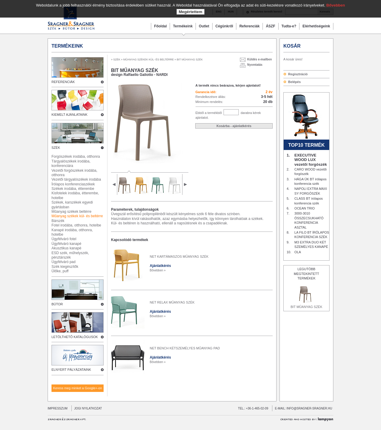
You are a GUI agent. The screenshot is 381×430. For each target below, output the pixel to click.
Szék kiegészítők (64, 267)
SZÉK (117, 59)
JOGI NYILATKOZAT (87, 408)
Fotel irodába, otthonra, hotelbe (76, 225)
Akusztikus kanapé (66, 248)
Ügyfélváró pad (63, 262)
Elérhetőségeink (316, 26)
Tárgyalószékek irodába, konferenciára (70, 163)
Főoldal (160, 26)
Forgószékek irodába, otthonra (75, 156)
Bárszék (57, 221)
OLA (297, 252)
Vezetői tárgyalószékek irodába (76, 179)
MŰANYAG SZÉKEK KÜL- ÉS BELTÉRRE (148, 59)
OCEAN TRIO (304, 208)
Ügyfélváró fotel (63, 239)
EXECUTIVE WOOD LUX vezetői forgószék (310, 160)
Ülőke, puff (59, 271)
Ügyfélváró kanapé (66, 244)
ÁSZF (270, 26)
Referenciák (249, 26)
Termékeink (183, 26)
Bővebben (335, 5)
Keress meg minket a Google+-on (77, 388)
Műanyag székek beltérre (71, 211)
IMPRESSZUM (58, 408)
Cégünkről (224, 26)
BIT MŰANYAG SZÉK (306, 307)
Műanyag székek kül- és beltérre (77, 216)
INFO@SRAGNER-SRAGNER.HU (309, 408)
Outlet (204, 26)
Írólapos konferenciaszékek (73, 184)
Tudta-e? (289, 26)
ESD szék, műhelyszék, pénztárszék (70, 255)
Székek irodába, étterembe (72, 189)
